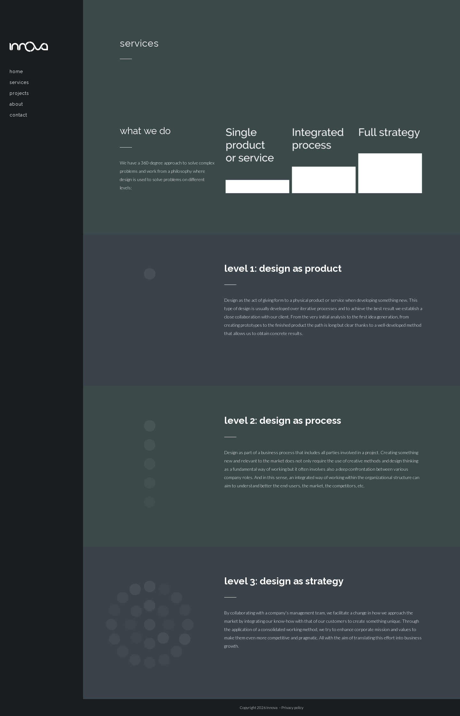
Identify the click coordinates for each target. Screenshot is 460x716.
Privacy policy (292, 707)
